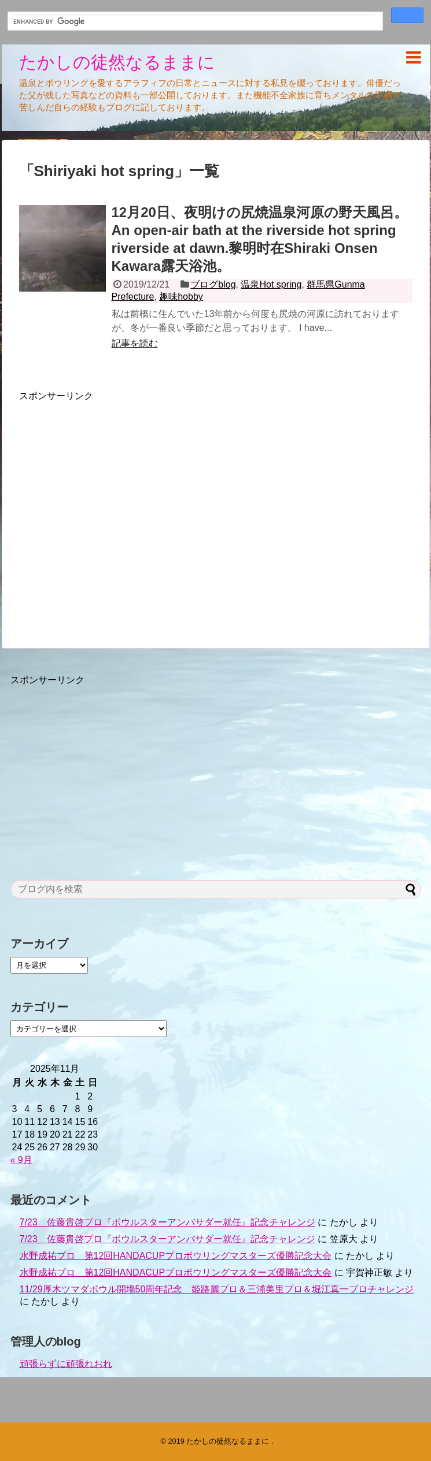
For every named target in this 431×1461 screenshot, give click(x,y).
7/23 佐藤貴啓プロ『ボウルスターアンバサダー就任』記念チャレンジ (167, 1222)
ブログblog (212, 284)
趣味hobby (181, 296)
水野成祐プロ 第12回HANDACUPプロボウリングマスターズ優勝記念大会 (176, 1256)
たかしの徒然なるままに (117, 62)
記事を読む (135, 343)
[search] (194, 21)
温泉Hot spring (271, 284)
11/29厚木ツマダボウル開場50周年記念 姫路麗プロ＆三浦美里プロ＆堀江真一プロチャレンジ (217, 1289)
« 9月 (21, 1160)
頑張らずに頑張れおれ (66, 1364)
